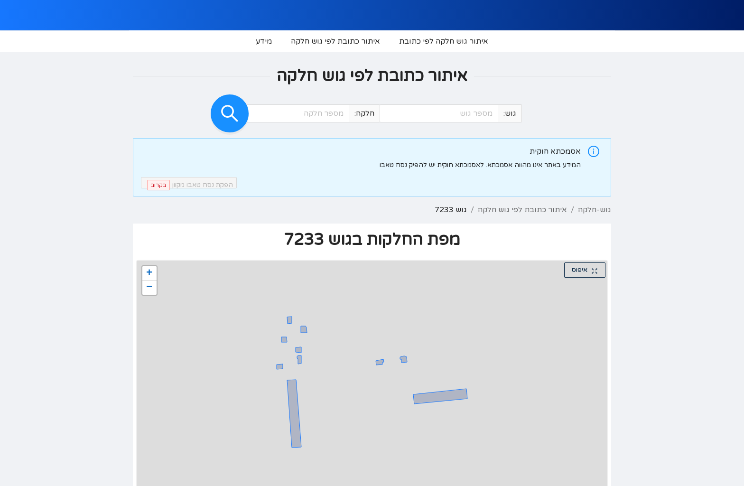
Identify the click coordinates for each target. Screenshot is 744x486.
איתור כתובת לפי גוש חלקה (522, 210)
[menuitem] (444, 41)
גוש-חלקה (594, 210)
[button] (388, 113)
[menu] (372, 41)
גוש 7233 (451, 210)
